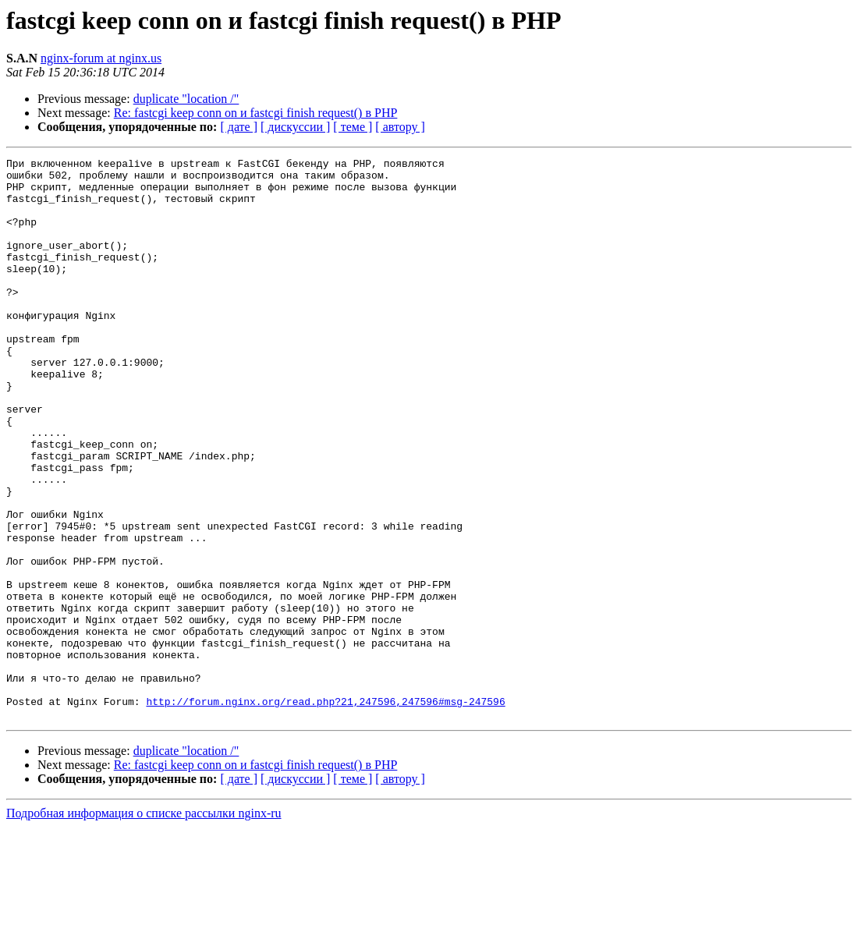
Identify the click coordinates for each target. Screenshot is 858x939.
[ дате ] (238, 126)
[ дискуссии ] (295, 126)
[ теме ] (352, 126)
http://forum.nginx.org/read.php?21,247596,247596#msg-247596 (325, 811)
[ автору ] (399, 126)
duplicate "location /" (186, 98)
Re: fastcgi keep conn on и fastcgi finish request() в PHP (256, 112)
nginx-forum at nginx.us (101, 58)
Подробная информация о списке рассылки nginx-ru (144, 925)
